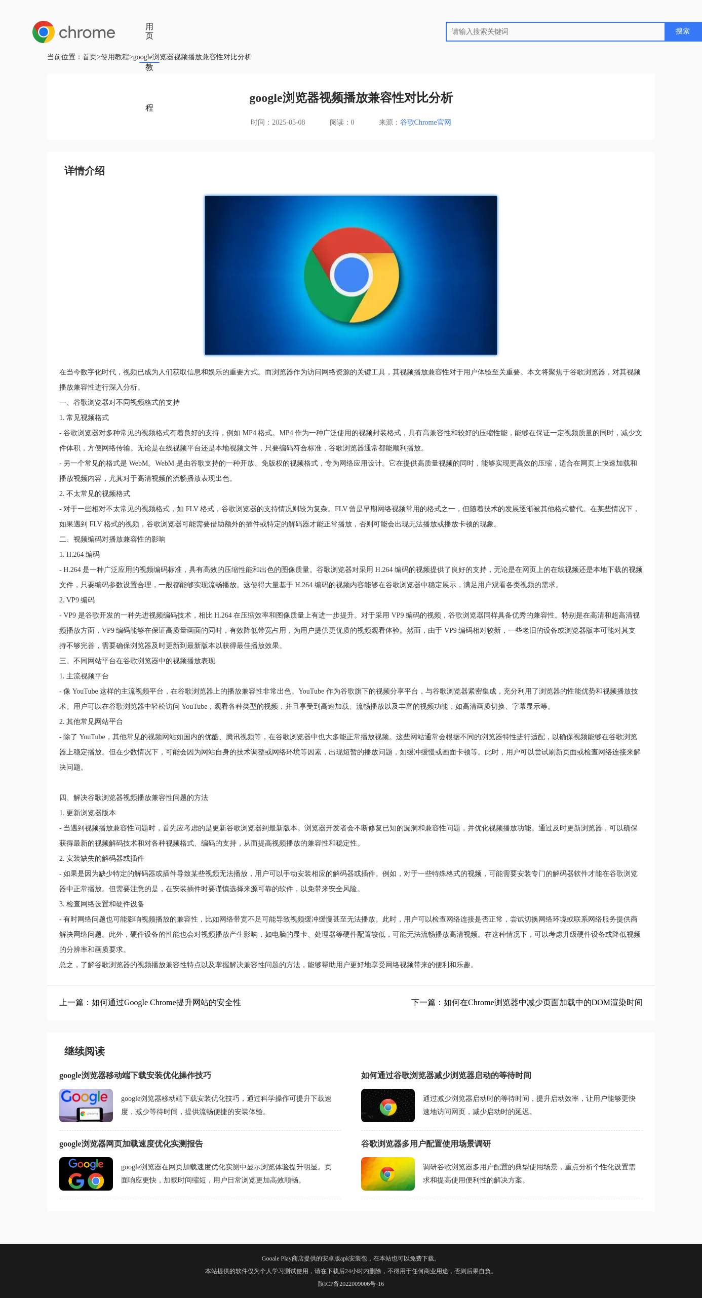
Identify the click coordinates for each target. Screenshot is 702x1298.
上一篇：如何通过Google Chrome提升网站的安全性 (150, 1002)
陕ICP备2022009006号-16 (351, 1283)
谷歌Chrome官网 (425, 122)
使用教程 (149, 47)
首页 (149, 15)
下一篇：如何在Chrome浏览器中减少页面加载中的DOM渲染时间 (527, 1002)
